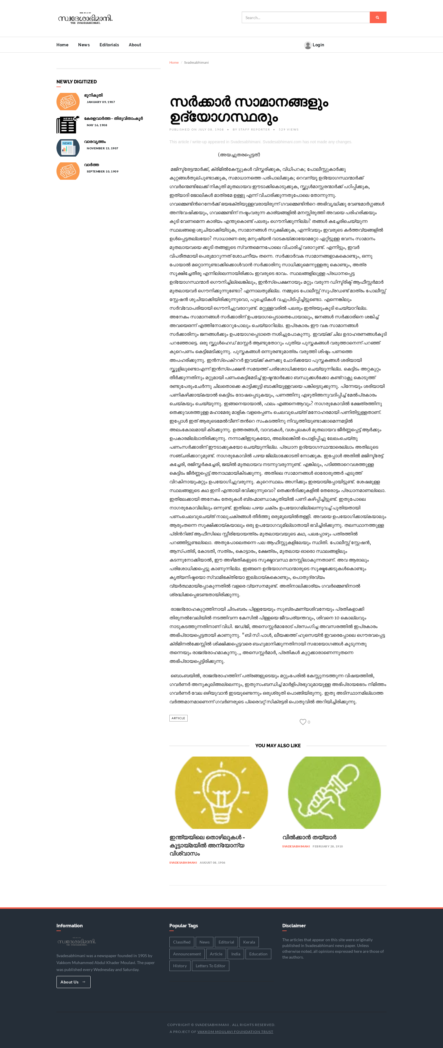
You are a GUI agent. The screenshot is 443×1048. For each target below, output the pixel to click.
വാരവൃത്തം (95, 140)
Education (258, 952)
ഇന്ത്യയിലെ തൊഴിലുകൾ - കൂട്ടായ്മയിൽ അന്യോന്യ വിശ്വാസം (207, 844)
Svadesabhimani (183, 861)
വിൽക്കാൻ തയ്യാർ (309, 836)
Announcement (187, 952)
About (135, 45)
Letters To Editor (211, 964)
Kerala (249, 941)
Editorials (109, 45)
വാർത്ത (91, 163)
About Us (73, 981)
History (180, 964)
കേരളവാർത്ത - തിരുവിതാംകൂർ (113, 117)
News (84, 45)
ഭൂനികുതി (93, 94)
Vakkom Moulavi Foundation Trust (235, 1031)
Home (62, 45)
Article (178, 717)
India (235, 952)
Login (314, 45)
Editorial (226, 941)
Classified (182, 941)
